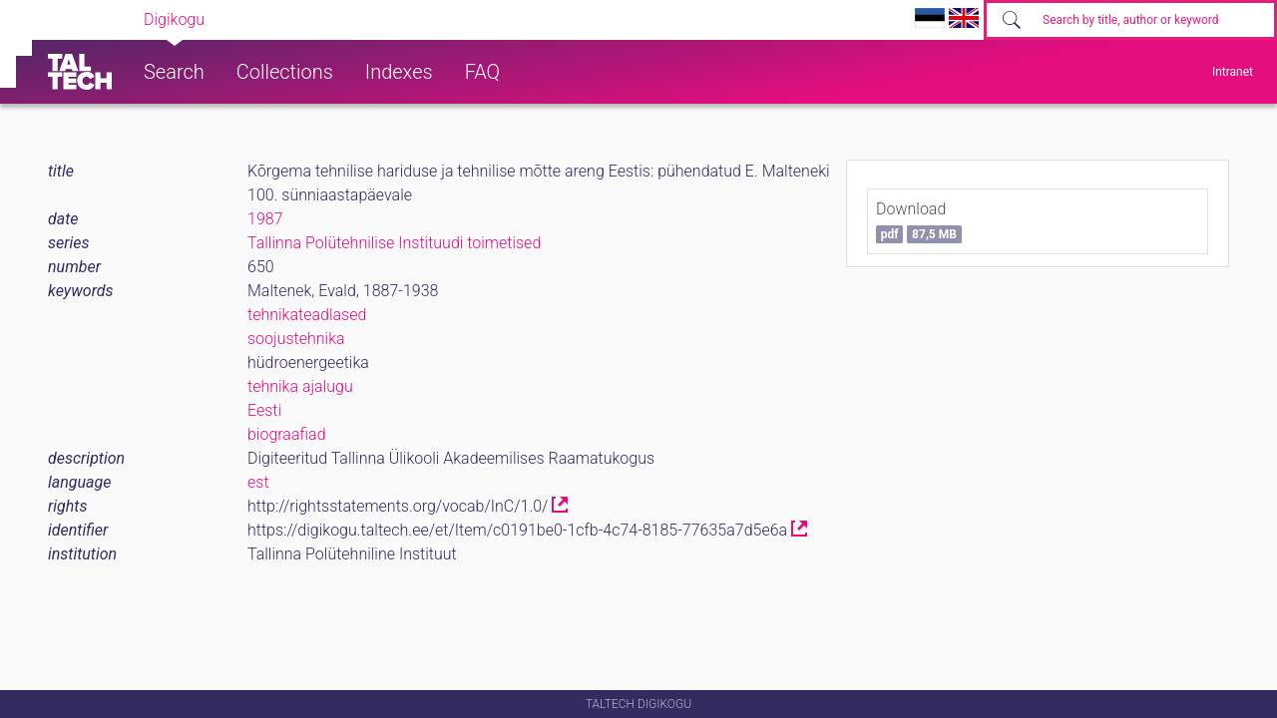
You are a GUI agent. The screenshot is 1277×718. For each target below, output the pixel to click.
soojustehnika (296, 338)
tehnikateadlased (306, 314)
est (258, 482)
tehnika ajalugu (300, 386)
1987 (265, 218)
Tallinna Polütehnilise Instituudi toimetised (394, 242)
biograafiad (286, 434)
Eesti (264, 410)
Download (919, 221)
